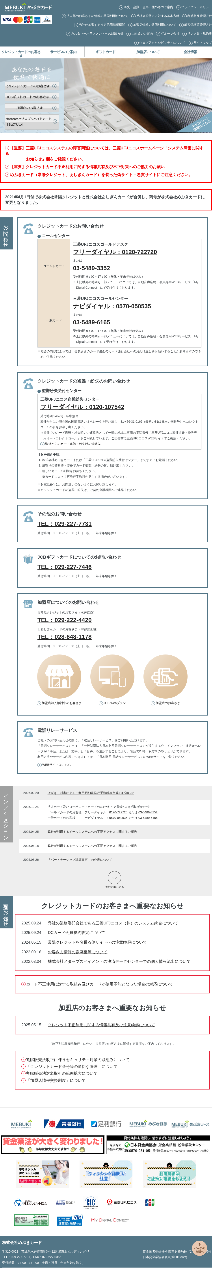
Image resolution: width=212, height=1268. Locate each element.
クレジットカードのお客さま (21, 53)
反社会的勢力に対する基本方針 (157, 16)
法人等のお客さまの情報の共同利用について (97, 16)
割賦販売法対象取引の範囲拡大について (62, 1073)
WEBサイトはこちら (56, 764)
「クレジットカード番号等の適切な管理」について (71, 1066)
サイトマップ (202, 42)
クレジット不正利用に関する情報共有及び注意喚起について (101, 1025)
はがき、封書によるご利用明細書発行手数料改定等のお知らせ (91, 793)
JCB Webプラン (115, 703)
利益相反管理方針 (199, 16)
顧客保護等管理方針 (198, 24)
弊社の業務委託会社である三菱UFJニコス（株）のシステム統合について (113, 923)
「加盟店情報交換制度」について (56, 1080)
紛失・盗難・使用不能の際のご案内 (148, 7)
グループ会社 (170, 33)
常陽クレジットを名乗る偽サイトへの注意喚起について (97, 942)
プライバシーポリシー (196, 7)
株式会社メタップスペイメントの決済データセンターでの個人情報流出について (119, 961)
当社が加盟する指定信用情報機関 (102, 24)
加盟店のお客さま (168, 703)
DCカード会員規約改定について (76, 932)
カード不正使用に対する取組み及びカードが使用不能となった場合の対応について (99, 984)
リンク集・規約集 (199, 33)
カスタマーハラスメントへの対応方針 (97, 33)
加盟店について (147, 52)
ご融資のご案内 (142, 33)
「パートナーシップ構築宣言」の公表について (80, 859)
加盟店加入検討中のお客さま (62, 703)
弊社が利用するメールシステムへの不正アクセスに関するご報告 (92, 831)
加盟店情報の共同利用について (154, 24)
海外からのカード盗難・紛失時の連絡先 (73, 444)
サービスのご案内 (63, 52)
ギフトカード (105, 52)
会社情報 (190, 52)
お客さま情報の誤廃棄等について (77, 952)
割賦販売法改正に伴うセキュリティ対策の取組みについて (77, 1060)
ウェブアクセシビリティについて (162, 42)
